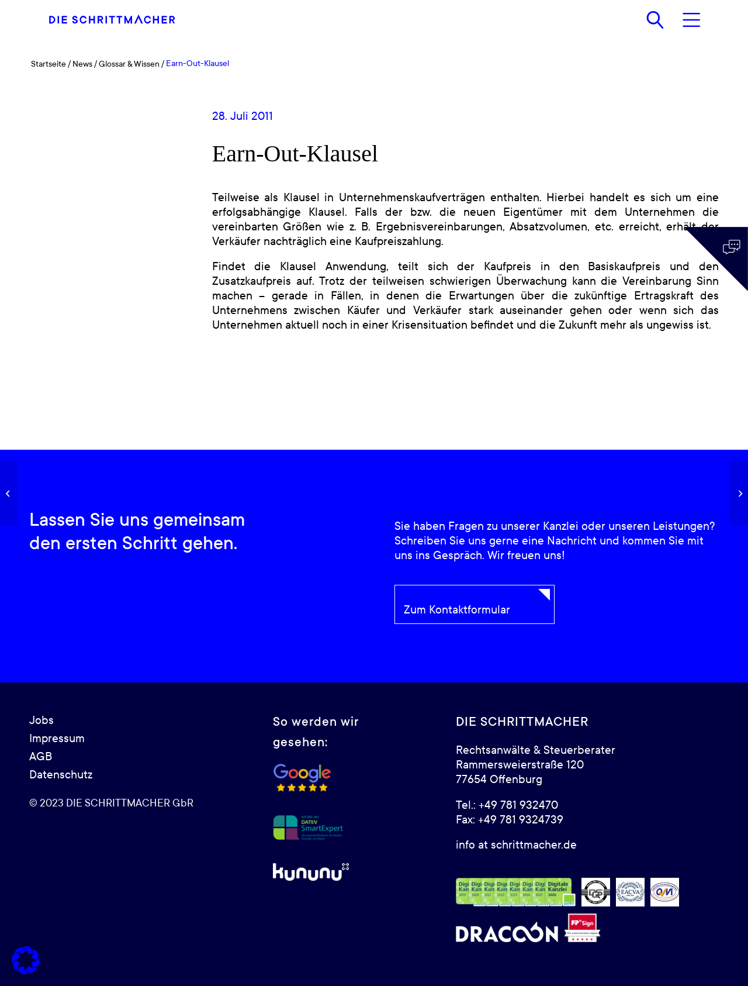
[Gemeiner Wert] (9, 493)
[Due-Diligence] (739, 493)
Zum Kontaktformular (457, 610)
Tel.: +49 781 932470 (507, 805)
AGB (40, 756)
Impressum (57, 738)
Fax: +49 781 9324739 (509, 820)
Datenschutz (60, 774)
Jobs (41, 720)
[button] (25, 960)
